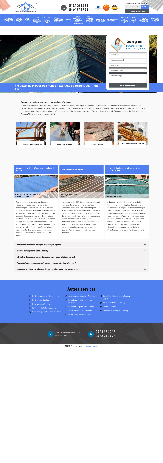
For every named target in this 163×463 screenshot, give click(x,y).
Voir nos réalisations (137, 11)
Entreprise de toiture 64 (155, 20)
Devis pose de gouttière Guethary (81, 307)
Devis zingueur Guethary (42, 304)
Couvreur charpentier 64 (8, 20)
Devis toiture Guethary (41, 300)
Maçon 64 (68, 20)
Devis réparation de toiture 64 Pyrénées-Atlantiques (78, 20)
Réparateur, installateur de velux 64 (58, 20)
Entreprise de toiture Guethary (44, 308)
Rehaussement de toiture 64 (112, 20)
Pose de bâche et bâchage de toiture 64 (89, 20)
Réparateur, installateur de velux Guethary (80, 301)
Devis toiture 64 (27, 20)
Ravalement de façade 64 (100, 20)
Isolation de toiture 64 (47, 20)
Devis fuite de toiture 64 (133, 20)
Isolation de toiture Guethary (114, 303)
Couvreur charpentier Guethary (80, 311)
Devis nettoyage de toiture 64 (37, 20)
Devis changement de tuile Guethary (46, 312)
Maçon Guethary (109, 307)
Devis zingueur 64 (19, 20)
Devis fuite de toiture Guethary (80, 315)
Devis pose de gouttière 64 (124, 20)
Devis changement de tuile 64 (143, 20)
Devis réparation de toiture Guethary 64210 (117, 297)
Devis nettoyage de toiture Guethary (46, 296)
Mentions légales (92, 346)
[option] (31, 135)
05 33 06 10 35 (78, 5)
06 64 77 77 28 (78, 9)
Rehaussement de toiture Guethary (81, 296)
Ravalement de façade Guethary (115, 311)
